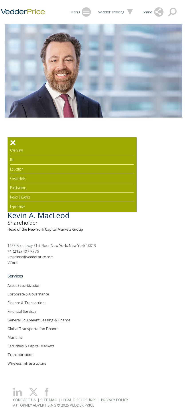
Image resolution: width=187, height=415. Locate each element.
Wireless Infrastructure (27, 363)
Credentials (18, 178)
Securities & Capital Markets (31, 346)
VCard (13, 262)
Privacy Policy (114, 399)
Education (16, 169)
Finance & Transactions (27, 302)
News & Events (20, 197)
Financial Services (22, 311)
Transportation (20, 354)
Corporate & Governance (28, 294)
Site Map (48, 399)
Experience (17, 206)
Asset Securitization (24, 285)
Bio (12, 159)
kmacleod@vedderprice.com (30, 256)
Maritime (15, 337)
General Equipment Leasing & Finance (39, 320)
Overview (16, 150)
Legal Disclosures (78, 399)
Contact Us (24, 399)
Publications (18, 187)
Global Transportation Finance (33, 328)
